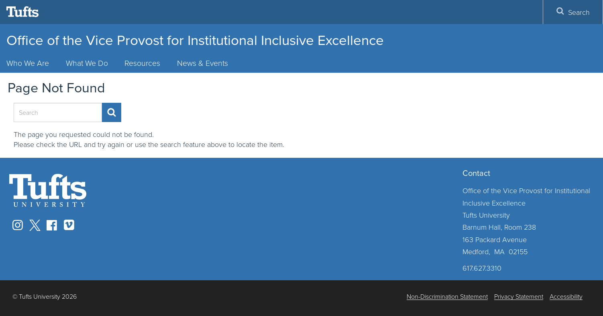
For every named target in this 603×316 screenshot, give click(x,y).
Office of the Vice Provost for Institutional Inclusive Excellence (195, 40)
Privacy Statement (518, 296)
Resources (142, 62)
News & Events (202, 62)
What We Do (87, 62)
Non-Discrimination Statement (447, 296)
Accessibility (566, 296)
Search (573, 12)
